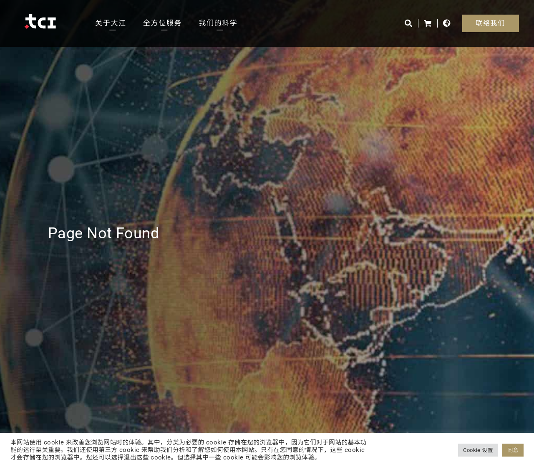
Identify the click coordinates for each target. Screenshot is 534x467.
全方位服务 (162, 23)
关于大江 (110, 23)
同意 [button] (513, 450)
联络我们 (490, 23)
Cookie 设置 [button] (478, 450)
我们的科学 (218, 23)
